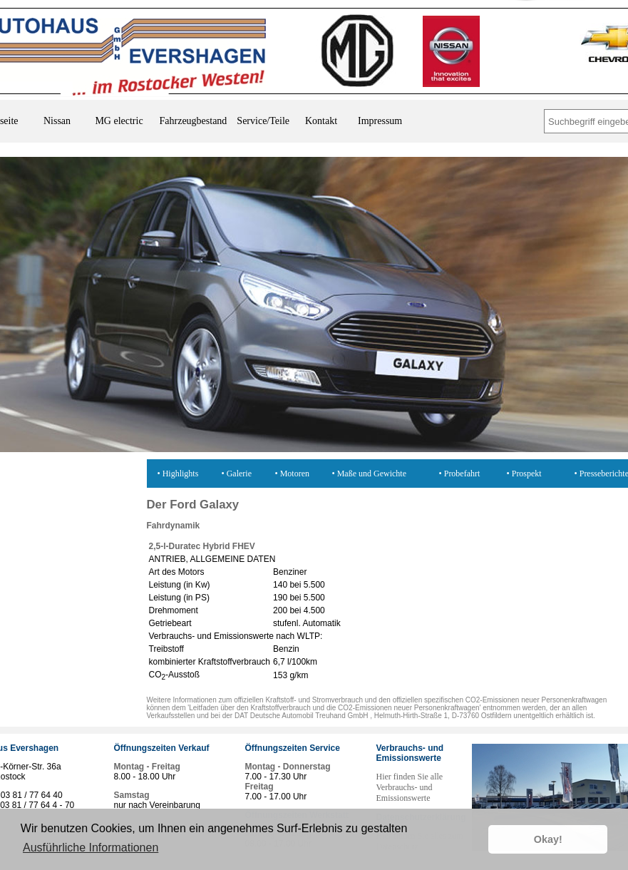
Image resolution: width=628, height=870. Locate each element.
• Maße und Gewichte (369, 473)
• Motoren (292, 473)
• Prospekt (524, 473)
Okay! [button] (548, 839)
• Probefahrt (459, 473)
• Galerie (237, 473)
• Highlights (178, 473)
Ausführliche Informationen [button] (90, 847)
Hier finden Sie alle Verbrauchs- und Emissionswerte (409, 787)
